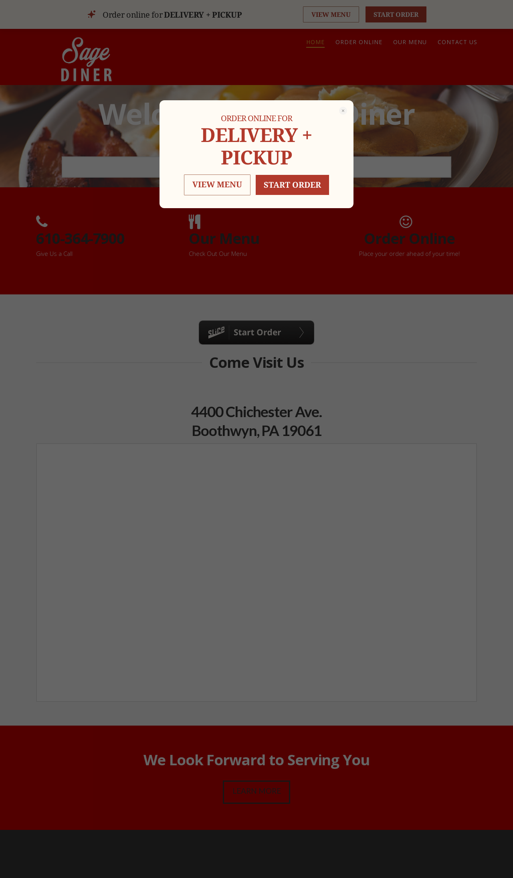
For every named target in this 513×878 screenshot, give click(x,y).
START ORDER (292, 184)
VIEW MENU (217, 184)
